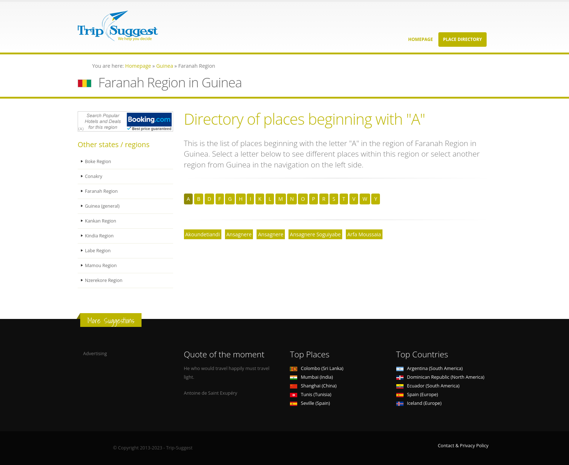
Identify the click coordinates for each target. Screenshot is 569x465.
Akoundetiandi (202, 234)
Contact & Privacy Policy (463, 446)
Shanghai (313, 386)
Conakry (93, 176)
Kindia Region (99, 236)
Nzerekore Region (104, 280)
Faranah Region (101, 191)
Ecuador (428, 386)
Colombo (316, 368)
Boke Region (98, 161)
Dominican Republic (440, 377)
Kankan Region (100, 221)
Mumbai (311, 377)
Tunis (310, 394)
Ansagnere (239, 234)
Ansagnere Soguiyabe (315, 234)
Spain (417, 394)
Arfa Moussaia (364, 234)
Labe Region (98, 251)
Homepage (420, 39)
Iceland (419, 403)
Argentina (429, 368)
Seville (310, 403)
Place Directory (462, 39)
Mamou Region (101, 265)
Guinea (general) (102, 206)
